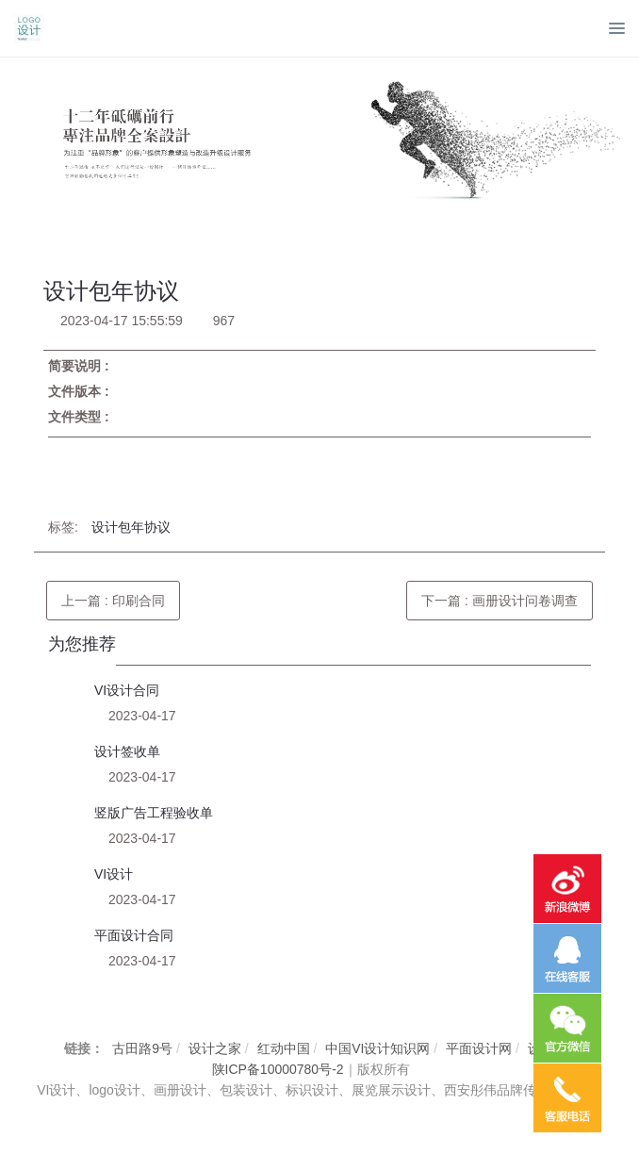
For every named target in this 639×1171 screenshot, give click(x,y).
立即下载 (87, 472)
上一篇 (113, 600)
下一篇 (499, 600)
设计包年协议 (131, 527)
